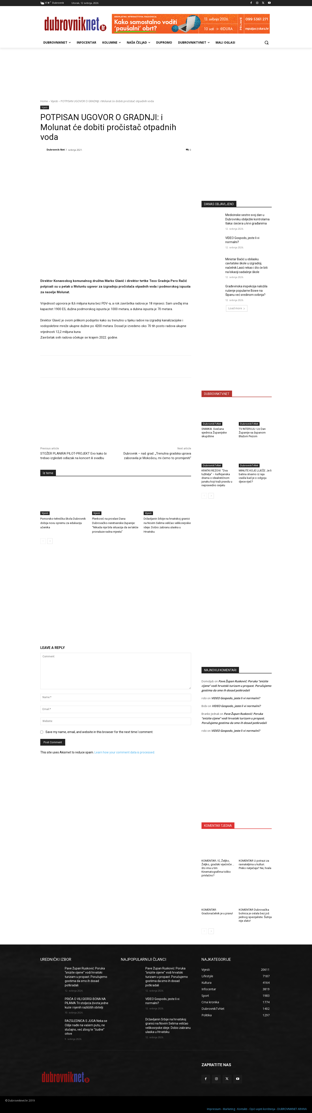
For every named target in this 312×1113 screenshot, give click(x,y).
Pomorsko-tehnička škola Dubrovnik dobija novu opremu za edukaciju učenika (63, 523)
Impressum (214, 1109)
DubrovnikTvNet (212, 423)
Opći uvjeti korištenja (262, 1109)
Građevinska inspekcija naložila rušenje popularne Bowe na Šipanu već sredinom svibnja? (246, 290)
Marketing (229, 1109)
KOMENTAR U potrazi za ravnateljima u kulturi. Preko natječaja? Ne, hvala (255, 864)
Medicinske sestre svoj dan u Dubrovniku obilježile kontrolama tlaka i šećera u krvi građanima (247, 219)
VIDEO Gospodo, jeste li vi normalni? (235, 698)
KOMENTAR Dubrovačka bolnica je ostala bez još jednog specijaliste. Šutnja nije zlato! (255, 915)
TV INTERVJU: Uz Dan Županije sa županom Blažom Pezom (252, 432)
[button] (266, 42)
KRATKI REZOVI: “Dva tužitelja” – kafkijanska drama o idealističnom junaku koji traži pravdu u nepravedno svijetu (217, 478)
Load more (236, 308)
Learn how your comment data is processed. (124, 752)
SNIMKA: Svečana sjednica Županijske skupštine (214, 432)
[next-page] (50, 541)
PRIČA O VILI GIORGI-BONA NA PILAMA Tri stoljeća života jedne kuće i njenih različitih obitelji (86, 1003)
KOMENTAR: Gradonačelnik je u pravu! (217, 911)
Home (44, 101)
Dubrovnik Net (56, 149)
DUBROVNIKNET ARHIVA (292, 1109)
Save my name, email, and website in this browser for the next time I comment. (99, 732)
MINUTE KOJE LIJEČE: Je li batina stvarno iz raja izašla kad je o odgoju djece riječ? (255, 476)
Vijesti (54, 101)
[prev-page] (43, 541)
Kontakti (242, 1109)
